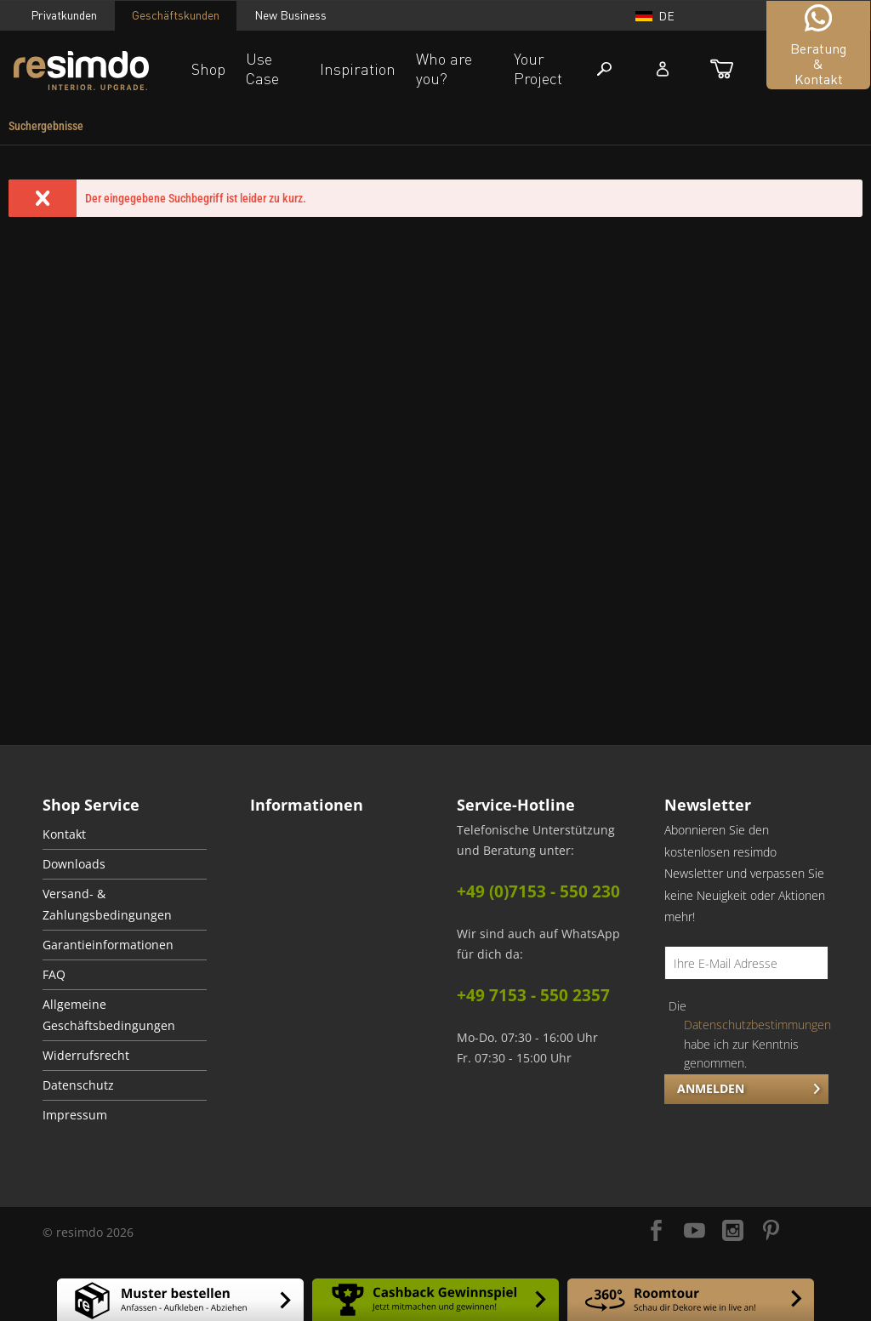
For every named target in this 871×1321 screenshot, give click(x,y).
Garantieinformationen (108, 945)
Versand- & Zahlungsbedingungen (107, 904)
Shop (208, 69)
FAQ (54, 974)
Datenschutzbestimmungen (757, 1024)
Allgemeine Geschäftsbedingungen (109, 1015)
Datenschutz (78, 1085)
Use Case (262, 68)
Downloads (74, 864)
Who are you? (444, 68)
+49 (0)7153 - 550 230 (538, 891)
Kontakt (64, 834)
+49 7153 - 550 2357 (533, 995)
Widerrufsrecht (86, 1055)
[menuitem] (46, 126)
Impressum (75, 1115)
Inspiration (358, 69)
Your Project (538, 68)
